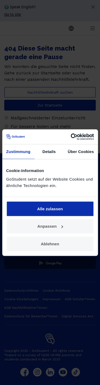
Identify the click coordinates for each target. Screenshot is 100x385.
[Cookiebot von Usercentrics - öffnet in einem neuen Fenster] (71, 136)
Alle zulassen (50, 208)
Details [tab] (49, 151)
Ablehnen (50, 243)
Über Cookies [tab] (81, 151)
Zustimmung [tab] (18, 151)
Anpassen (50, 226)
